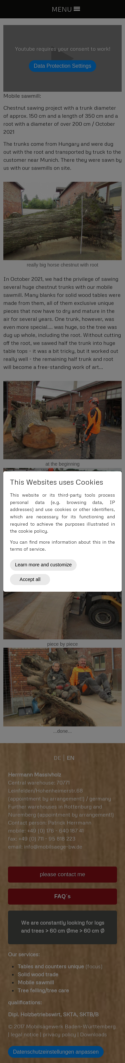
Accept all (30, 579)
